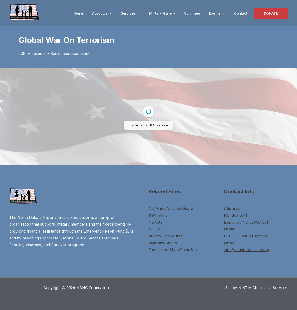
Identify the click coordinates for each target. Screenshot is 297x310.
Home (93, 13)
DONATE (272, 13)
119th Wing (158, 215)
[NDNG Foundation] (24, 11)
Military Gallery (171, 13)
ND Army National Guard (170, 208)
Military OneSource (165, 236)
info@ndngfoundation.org (246, 249)
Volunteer (199, 13)
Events (219, 13)
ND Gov (155, 229)
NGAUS (155, 222)
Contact (243, 13)
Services (138, 13)
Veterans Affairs (162, 243)
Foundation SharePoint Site (172, 249)
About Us (112, 13)
